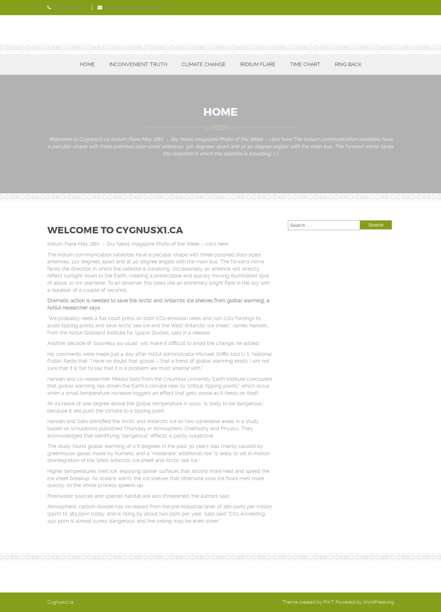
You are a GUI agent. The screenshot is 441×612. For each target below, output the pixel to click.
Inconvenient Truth (138, 64)
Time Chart (305, 64)
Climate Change (204, 64)
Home (87, 64)
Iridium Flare (258, 64)
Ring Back (348, 64)
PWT (328, 602)
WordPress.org (378, 602)
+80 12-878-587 (69, 7)
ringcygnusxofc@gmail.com (134, 7)
